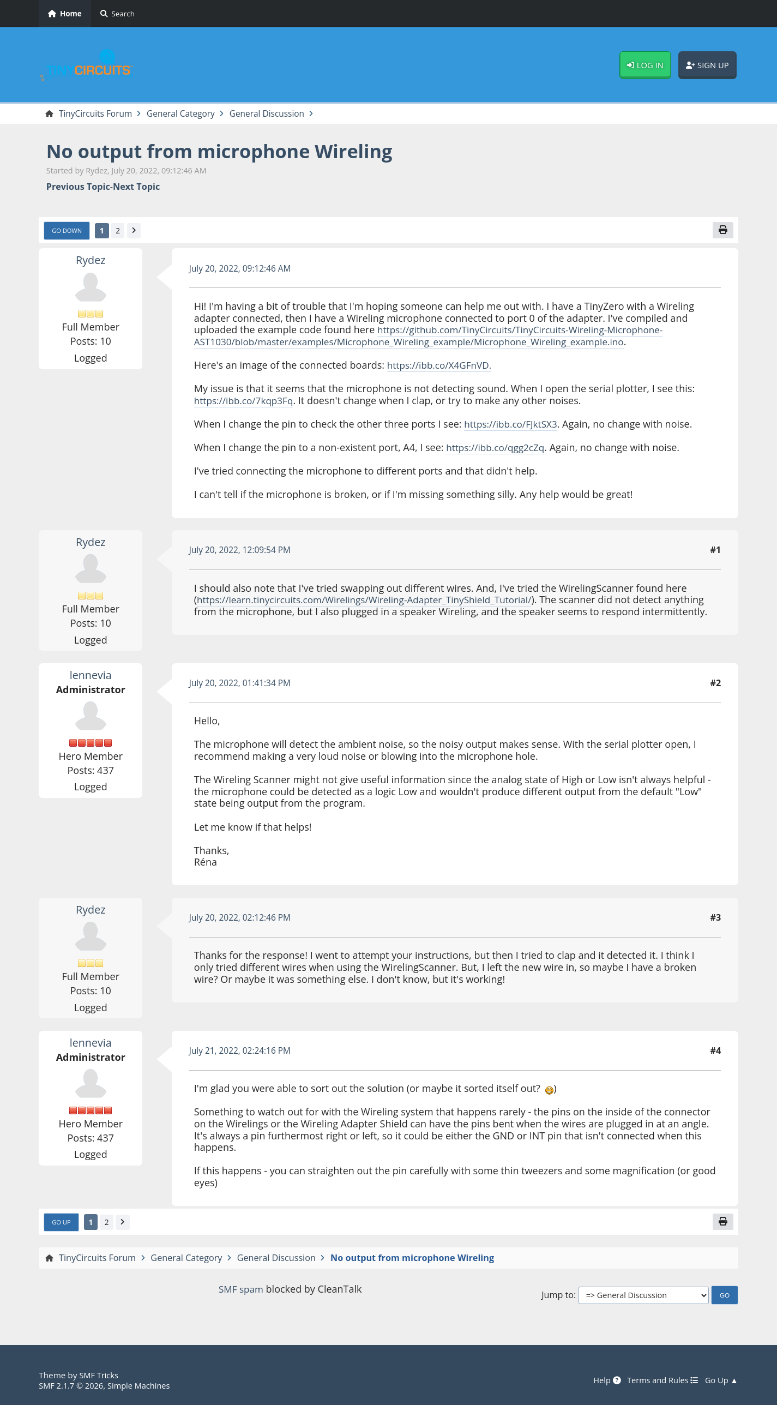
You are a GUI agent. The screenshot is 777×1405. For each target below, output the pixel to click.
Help (601, 1380)
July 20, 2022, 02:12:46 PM (242, 919)
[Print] (722, 231)
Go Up (62, 1224)
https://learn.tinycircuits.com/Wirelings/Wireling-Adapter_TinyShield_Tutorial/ (373, 601)
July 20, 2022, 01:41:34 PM (242, 685)
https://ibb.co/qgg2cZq (498, 448)
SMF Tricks (99, 1375)
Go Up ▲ (720, 1380)
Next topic (136, 187)
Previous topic (78, 187)
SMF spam (241, 1291)
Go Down (68, 231)
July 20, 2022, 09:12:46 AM (242, 269)
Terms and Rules (659, 1380)
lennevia (91, 675)
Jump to (557, 1297)
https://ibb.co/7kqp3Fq (246, 401)
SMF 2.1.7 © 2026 (72, 1385)
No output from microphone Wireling (228, 151)
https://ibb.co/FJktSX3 (513, 425)
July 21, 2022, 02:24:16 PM (242, 1052)
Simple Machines (143, 1385)
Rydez (90, 261)
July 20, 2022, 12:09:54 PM (242, 551)
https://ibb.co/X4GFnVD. (442, 366)
